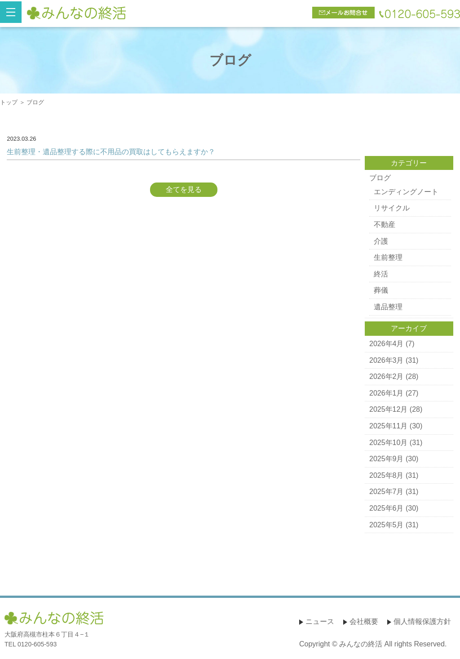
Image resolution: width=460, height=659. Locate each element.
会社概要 (363, 621)
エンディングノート (406, 192)
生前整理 (388, 257)
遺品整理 (388, 307)
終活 (381, 274)
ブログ (380, 178)
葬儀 (381, 290)
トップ (9, 102)
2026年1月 (386, 393)
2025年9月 (386, 459)
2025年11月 (388, 426)
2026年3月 (386, 360)
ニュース (319, 621)
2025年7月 (386, 491)
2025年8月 (386, 475)
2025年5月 (386, 525)
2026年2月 (386, 376)
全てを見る (184, 189)
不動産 (384, 224)
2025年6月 (386, 508)
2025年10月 (388, 442)
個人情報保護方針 (422, 621)
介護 (381, 241)
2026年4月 (386, 343)
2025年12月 (388, 409)
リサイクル (392, 208)
